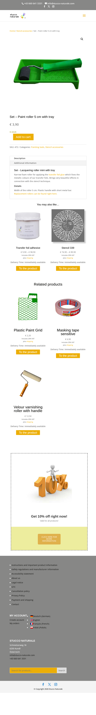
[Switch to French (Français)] (40, 624)
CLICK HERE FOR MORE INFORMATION (49, 539)
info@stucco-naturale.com (22, 655)
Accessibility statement (23, 573)
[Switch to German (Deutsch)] (40, 616)
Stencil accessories (24, 31)
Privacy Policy (18, 595)
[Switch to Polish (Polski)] (40, 628)
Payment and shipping (22, 600)
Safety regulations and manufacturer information (35, 569)
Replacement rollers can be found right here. (35, 193)
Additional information (25, 163)
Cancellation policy (21, 591)
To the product (28, 268)
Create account (17, 620)
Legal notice (17, 582)
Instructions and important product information (34, 565)
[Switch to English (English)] (40, 620)
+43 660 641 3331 (33, 3)
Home (12, 31)
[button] (81, 39)
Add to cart (23, 137)
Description (19, 158)
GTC (14, 587)
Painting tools (37, 147)
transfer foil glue (57, 174)
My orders (14, 623)
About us (16, 578)
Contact (15, 604)
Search (61, 670)
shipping (30, 258)
